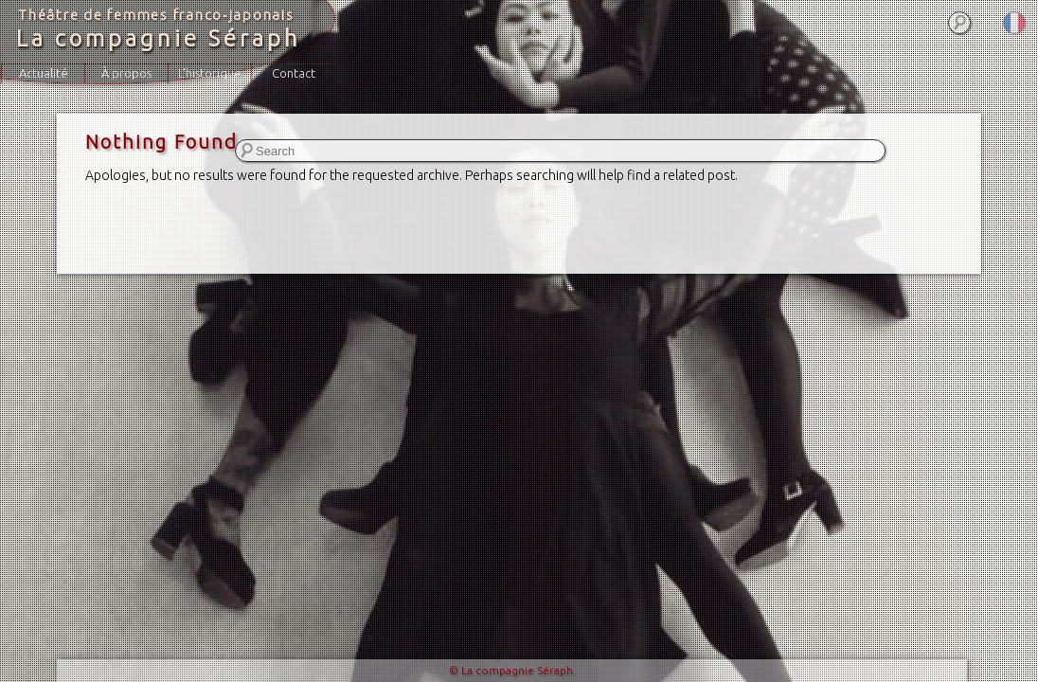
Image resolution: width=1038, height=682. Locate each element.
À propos (126, 73)
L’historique (210, 73)
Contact (293, 73)
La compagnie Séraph (158, 38)
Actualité (43, 73)
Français (1014, 22)
